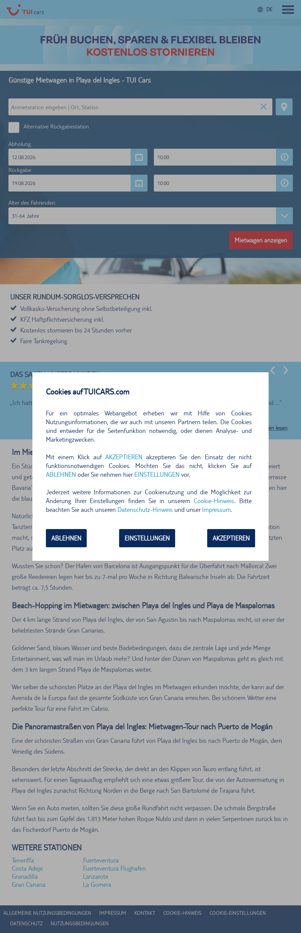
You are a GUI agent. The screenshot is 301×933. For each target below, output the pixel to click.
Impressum (216, 509)
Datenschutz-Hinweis (145, 509)
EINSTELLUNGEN (157, 474)
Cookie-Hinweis (214, 500)
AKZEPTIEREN (123, 457)
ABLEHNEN (61, 474)
